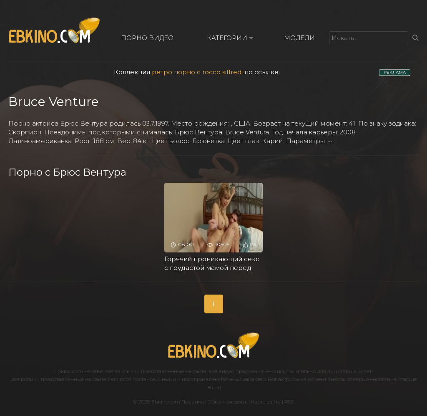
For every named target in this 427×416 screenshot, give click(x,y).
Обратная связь (227, 401)
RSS (289, 401)
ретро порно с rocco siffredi (197, 72)
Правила (192, 401)
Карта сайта (266, 401)
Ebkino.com (68, 371)
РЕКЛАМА (395, 72)
